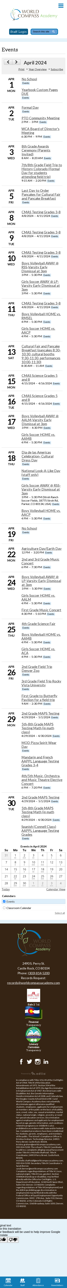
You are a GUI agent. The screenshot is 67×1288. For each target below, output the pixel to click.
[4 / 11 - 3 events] (42, 863)
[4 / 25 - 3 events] (42, 877)
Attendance (38, 1282)
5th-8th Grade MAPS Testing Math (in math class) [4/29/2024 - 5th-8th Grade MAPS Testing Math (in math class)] (37, 728)
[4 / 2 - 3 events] (24, 856)
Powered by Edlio (33, 1073)
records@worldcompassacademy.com (33, 983)
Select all (60, 912)
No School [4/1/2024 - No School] (29, 79)
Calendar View (55, 889)
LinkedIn (46, 1061)
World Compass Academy (33, 14)
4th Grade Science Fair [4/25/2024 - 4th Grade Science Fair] (38, 624)
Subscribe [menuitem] (57, 69)
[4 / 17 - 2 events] (33, 870)
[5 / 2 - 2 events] (42, 884)
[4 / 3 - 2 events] (33, 856)
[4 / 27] (60, 877)
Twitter (29, 1061)
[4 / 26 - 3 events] (51, 877)
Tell (33, 1004)
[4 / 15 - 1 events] (15, 870)
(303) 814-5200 (38, 973)
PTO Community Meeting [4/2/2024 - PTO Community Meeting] (40, 118)
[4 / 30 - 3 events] (24, 884)
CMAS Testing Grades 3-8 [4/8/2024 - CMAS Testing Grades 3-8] (41, 212)
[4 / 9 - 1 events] (24, 863)
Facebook (21, 1061)
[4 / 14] (6, 870)
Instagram (37, 1061)
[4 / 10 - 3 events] (33, 863)
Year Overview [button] (38, 69)
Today (6, 889)
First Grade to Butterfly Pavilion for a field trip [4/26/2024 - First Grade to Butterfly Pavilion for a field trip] (39, 698)
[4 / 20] (60, 870)
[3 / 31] (6, 856)
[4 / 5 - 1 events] (51, 856)
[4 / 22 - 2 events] (15, 877)
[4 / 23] (24, 877)
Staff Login (18, 31)
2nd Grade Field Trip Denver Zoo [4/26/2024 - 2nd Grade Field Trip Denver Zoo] (37, 669)
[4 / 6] (60, 856)
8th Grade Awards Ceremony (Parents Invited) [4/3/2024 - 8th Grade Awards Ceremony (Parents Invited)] (36, 150)
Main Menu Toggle (60, 6)
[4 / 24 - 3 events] (33, 877)
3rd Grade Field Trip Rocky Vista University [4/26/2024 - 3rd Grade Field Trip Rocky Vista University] (41, 683)
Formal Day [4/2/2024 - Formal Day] (30, 108)
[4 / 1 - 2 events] (15, 856)
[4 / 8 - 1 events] (15, 863)
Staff (22, 1282)
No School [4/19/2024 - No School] (29, 528)
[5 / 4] (60, 884)
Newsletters (57, 1282)
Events (10, 901)
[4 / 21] (6, 877)
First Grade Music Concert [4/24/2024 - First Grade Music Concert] (41, 610)
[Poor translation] (13, 1240)
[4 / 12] (51, 863)
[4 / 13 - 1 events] (60, 863)
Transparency (33, 1023)
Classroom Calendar (18, 908)
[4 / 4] (42, 856)
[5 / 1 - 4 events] (33, 884)
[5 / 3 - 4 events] (51, 884)
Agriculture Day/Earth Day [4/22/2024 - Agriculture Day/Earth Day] (42, 549)
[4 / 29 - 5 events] (15, 884)
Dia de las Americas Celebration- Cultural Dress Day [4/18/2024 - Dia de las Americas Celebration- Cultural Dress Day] (37, 456)
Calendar (8, 1282)
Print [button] (21, 69)
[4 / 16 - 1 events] (24, 870)
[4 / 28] (6, 884)
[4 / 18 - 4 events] (42, 870)
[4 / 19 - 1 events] (51, 870)
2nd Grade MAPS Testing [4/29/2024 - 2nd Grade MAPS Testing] (40, 713)
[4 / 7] (6, 863)
